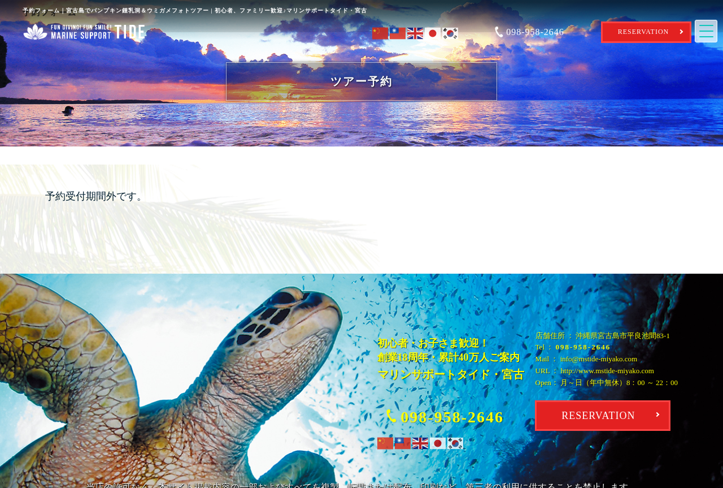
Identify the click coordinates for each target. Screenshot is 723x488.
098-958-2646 (583, 347)
